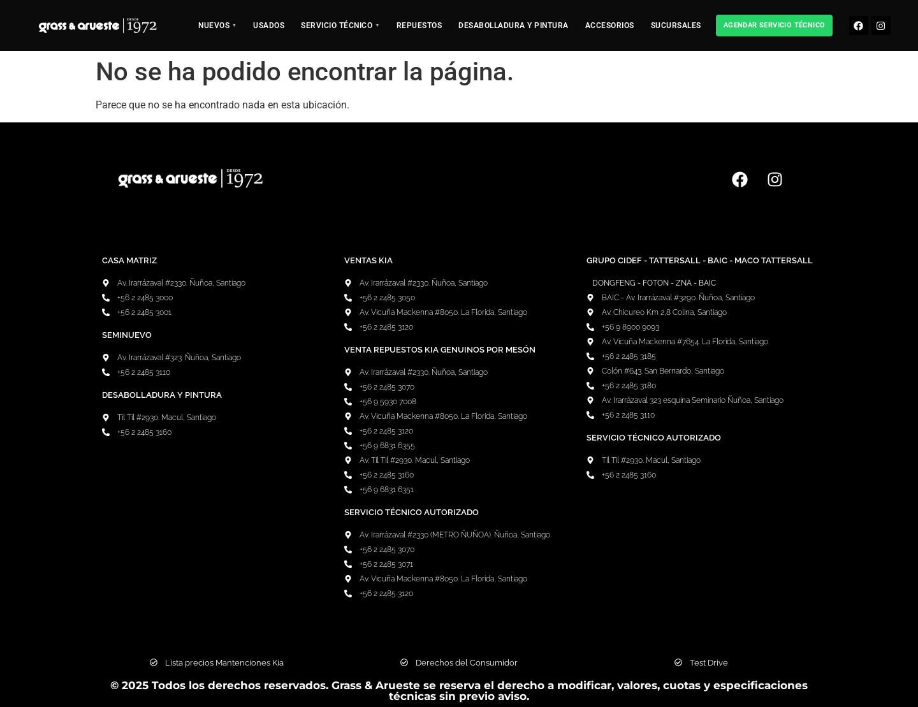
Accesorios (609, 25)
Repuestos (419, 25)
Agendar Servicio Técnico (775, 25)
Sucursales (676, 25)
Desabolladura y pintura (513, 25)
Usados (268, 25)
